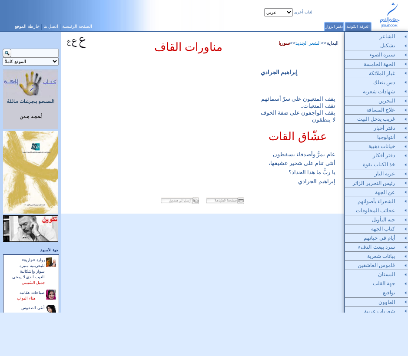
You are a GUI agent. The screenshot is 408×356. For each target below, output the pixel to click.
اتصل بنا (51, 26)
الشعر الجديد (308, 43)
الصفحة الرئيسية (77, 26)
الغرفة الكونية (358, 26)
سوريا (284, 43)
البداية (332, 43)
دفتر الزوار (334, 26)
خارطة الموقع (27, 26)
